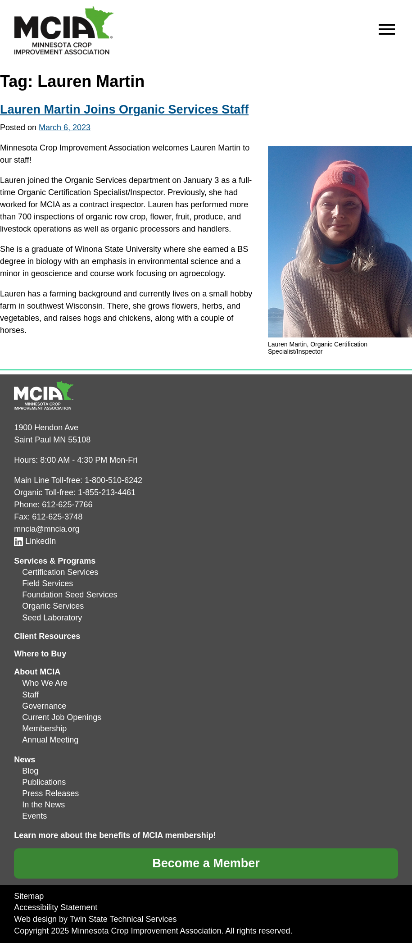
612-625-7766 (67, 504)
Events (34, 815)
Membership (44, 728)
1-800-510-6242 (113, 480)
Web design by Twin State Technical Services (95, 919)
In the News (43, 804)
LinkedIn (35, 541)
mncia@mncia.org (46, 528)
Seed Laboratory (52, 617)
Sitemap (29, 896)
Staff (30, 694)
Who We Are (45, 683)
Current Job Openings (61, 717)
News (24, 759)
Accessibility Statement (55, 907)
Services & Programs (54, 560)
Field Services (47, 583)
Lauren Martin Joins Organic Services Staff (124, 109)
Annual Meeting (50, 739)
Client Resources (47, 636)
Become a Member (206, 863)
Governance (44, 706)
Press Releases (50, 793)
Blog (30, 770)
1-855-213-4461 (107, 492)
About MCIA (37, 671)
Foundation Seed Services (69, 594)
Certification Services (60, 572)
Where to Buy (40, 653)
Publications (44, 782)
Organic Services (53, 605)
